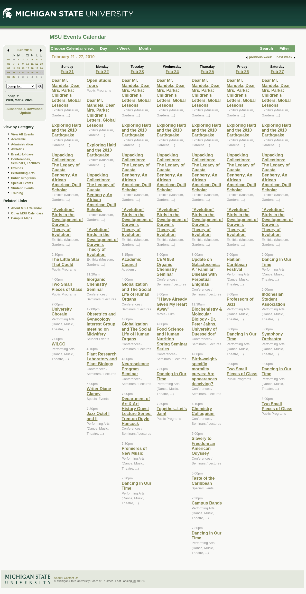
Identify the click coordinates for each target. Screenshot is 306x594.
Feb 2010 (24, 50)
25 (32, 72)
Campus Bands (207, 503)
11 (32, 63)
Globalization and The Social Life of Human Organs (136, 291)
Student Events (22, 188)
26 (36, 72)
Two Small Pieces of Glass (67, 286)
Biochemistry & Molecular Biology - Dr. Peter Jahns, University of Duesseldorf (207, 321)
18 (32, 68)
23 (23, 72)
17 (27, 68)
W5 (9, 59)
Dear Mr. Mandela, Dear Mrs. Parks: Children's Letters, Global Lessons (66, 92)
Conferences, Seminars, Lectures (25, 161)
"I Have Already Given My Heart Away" (172, 304)
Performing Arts (23, 173)
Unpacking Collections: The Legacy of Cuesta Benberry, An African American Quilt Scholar (66, 172)
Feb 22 (102, 71)
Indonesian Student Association (273, 299)
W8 (9, 72)
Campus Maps (21, 218)
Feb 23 (137, 71)
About (58, 577)
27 (41, 72)
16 (23, 68)
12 (36, 63)
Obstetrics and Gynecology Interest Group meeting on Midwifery (101, 324)
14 (13, 68)
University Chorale (62, 311)
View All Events (22, 134)
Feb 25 (207, 71)
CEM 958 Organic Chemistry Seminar (167, 266)
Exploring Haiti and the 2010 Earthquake (66, 130)
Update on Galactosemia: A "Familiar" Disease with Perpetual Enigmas (206, 271)
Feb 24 (172, 71)
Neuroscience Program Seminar (135, 368)
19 (36, 68)
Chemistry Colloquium (203, 411)
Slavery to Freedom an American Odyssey (203, 446)
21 (13, 72)
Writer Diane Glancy (99, 391)
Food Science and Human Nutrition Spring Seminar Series (172, 339)
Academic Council (131, 261)
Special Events (22, 183)
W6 (9, 63)
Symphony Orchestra (272, 336)
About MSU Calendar (26, 208)
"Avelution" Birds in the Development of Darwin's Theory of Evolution (67, 222)
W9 (9, 76)
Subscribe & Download (24, 109)
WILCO (59, 344)
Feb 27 (277, 71)
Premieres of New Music (134, 451)
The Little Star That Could (65, 261)
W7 (9, 68)
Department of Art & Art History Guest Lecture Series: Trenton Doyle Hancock (137, 411)
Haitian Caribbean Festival (237, 264)
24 (27, 72)
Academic (18, 139)
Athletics (17, 149)
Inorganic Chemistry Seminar (97, 284)
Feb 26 (242, 71)
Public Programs (23, 178)
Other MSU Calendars (27, 213)
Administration (22, 144)
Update (25, 113)
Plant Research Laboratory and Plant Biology (102, 359)
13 (41, 63)
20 (41, 68)
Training (17, 193)
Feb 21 (67, 71)
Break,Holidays (22, 154)
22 (18, 72)
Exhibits (17, 168)
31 (13, 59)
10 (27, 63)
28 (13, 76)
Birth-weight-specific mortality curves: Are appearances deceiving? (204, 371)
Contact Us (71, 577)
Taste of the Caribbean (203, 480)
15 (18, 68)
